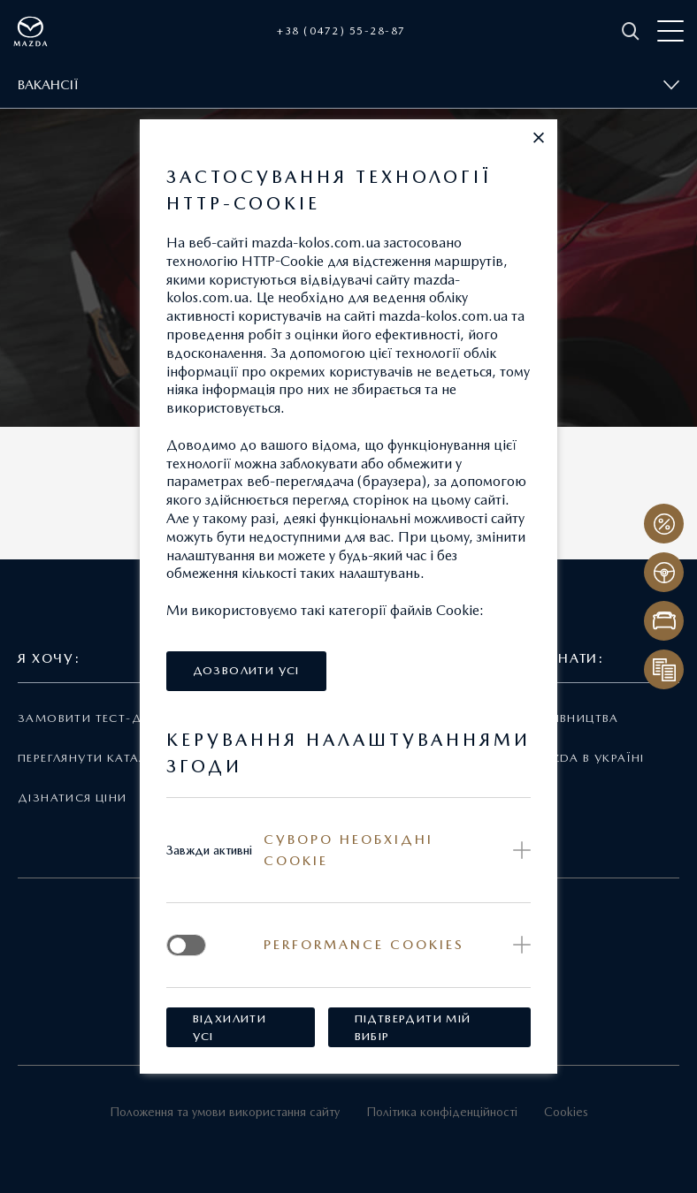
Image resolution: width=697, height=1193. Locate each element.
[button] (538, 138)
